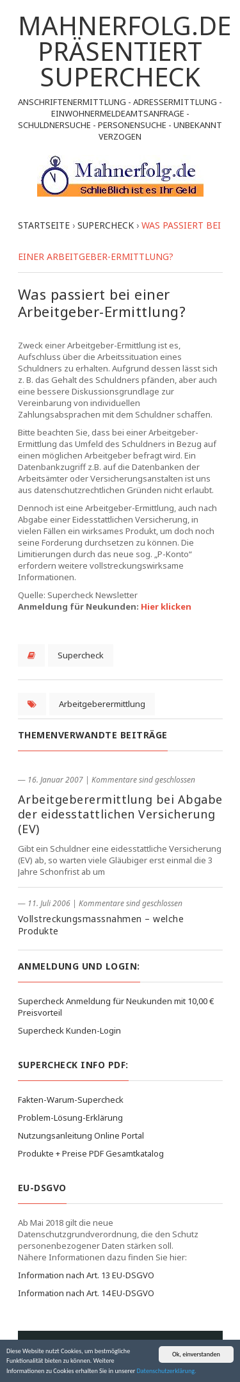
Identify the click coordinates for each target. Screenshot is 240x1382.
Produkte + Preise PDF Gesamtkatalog (91, 1153)
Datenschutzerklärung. (166, 1371)
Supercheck (81, 655)
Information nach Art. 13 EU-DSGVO (86, 1275)
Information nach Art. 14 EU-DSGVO (86, 1293)
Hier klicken (166, 606)
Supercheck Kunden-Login (69, 1030)
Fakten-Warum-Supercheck (71, 1099)
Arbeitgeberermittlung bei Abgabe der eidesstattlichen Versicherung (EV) (120, 814)
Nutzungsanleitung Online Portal (81, 1135)
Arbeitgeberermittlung (102, 704)
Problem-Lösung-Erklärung (70, 1117)
